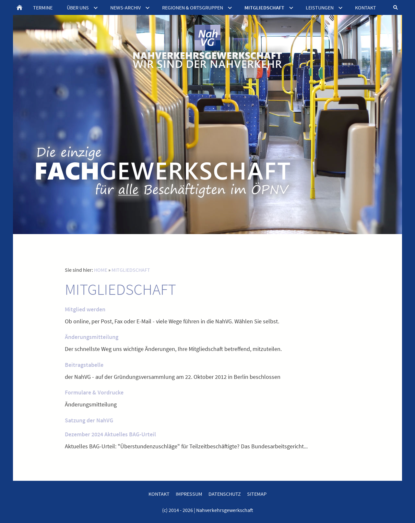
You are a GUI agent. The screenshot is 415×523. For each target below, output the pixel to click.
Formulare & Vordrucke (94, 392)
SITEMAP (257, 494)
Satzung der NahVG (89, 420)
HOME (100, 270)
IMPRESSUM (189, 494)
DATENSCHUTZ (224, 494)
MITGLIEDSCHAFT (131, 270)
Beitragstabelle (84, 364)
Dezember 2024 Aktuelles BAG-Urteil (110, 434)
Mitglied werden (85, 309)
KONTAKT (159, 494)
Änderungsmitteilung (91, 337)
